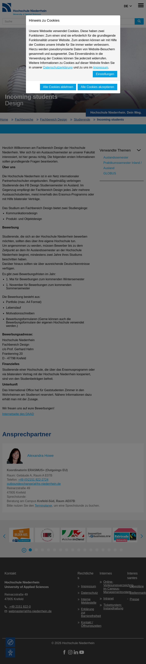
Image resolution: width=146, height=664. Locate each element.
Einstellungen (105, 74)
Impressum (100, 67)
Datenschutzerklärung (58, 67)
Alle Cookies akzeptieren (97, 87)
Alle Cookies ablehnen (58, 87)
